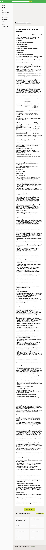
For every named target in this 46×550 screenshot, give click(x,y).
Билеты (3, 5)
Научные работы (5, 17)
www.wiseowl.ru (32, 38)
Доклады (3, 7)
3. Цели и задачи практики (21, 291)
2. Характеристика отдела (21, 210)
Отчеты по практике (5, 19)
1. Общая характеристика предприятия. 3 (24, 42)
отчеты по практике (22, 22)
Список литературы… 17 (21, 50)
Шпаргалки (4, 28)
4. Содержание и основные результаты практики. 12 (27, 48)
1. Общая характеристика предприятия (24, 54)
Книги (3, 10)
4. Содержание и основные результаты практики (26, 306)
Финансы (28, 22)
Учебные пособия (5, 26)
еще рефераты (40, 513)
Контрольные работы (5, 12)
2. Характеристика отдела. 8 (22, 44)
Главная (16, 22)
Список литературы (20, 492)
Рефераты (4, 21)
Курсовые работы (5, 14)
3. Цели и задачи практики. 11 (22, 46)
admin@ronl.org (33, 546)
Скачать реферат (29, 509)
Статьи (3, 24)
